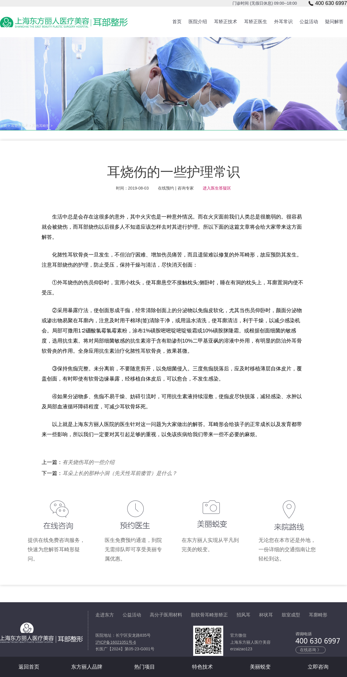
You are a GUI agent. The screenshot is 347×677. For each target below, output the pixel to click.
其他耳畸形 (40, 126)
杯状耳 (266, 614)
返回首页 (29, 667)
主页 (3, 126)
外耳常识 (283, 21)
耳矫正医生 (255, 21)
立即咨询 (318, 667)
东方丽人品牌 (86, 667)
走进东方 (104, 614)
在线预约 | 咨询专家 (175, 188)
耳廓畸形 (318, 614)
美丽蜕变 (260, 667)
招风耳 (243, 614)
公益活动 (309, 21)
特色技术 (202, 667)
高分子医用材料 (166, 614)
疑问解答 (334, 21)
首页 (177, 21)
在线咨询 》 (310, 649)
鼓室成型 (291, 614)
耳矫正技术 (225, 21)
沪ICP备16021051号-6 (115, 642)
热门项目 (144, 667)
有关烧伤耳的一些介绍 (88, 462)
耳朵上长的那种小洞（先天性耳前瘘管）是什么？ (119, 473)
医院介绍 (198, 21)
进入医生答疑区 (217, 188)
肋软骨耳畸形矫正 (209, 614)
